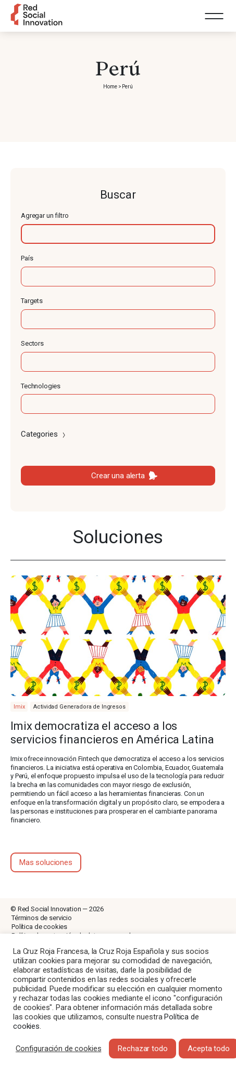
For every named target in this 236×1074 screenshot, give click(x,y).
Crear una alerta (118, 475)
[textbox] (118, 234)
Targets (32, 301)
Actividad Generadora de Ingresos (79, 706)
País (27, 258)
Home (110, 86)
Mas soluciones (45, 862)
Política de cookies (39, 927)
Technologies (40, 386)
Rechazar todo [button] (142, 1048)
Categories (44, 434)
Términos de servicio (41, 918)
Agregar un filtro (44, 215)
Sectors (32, 343)
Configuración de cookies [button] (58, 1048)
